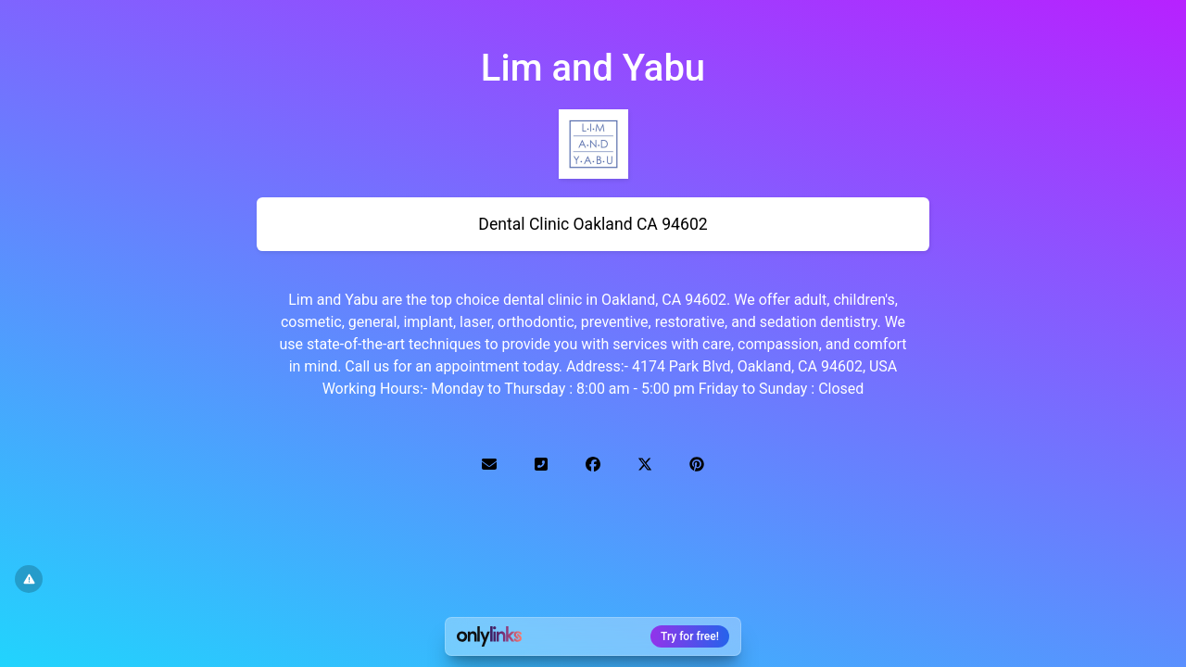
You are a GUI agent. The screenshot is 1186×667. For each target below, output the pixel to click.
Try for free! (690, 636)
